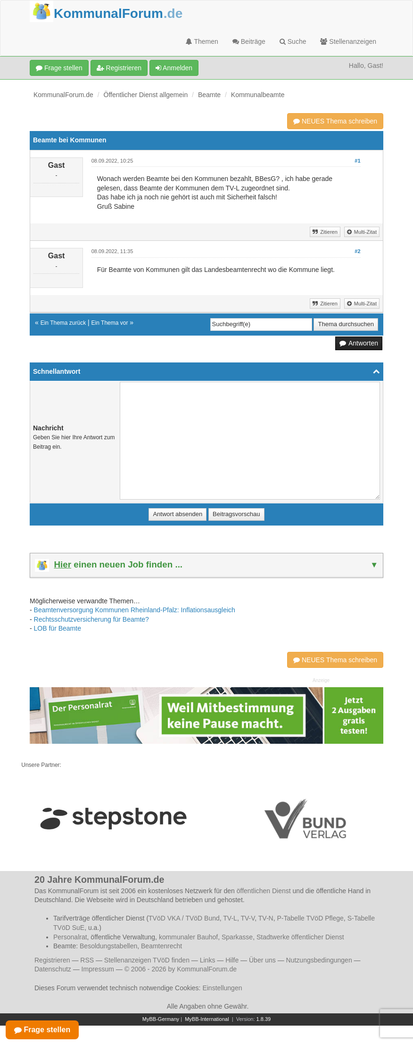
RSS (87, 960)
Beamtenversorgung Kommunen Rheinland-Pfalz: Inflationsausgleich (134, 610)
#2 (357, 251)
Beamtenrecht (161, 946)
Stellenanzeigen (348, 41)
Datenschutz (52, 969)
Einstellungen (222, 988)
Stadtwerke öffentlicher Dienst (300, 937)
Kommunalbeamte (258, 95)
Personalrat (70, 937)
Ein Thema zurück (63, 323)
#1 (357, 161)
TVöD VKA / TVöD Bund (184, 918)
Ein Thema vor (109, 323)
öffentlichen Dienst (264, 891)
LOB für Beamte (57, 628)
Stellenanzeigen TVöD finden (147, 960)
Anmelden (174, 68)
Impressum (98, 969)
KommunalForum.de (63, 95)
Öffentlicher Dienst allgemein (146, 95)
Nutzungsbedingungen (319, 960)
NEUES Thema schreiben (335, 121)
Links (207, 960)
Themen (202, 41)
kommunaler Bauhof (188, 937)
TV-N (265, 918)
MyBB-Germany (160, 1019)
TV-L (230, 918)
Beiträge (248, 41)
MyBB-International (207, 1019)
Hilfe (232, 960)
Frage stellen (59, 68)
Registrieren (119, 68)
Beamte (209, 95)
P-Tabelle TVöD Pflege (310, 918)
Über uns (262, 960)
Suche (293, 41)
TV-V (247, 918)
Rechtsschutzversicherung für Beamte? (91, 619)
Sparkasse (237, 937)
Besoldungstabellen (108, 946)
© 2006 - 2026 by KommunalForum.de (180, 969)
